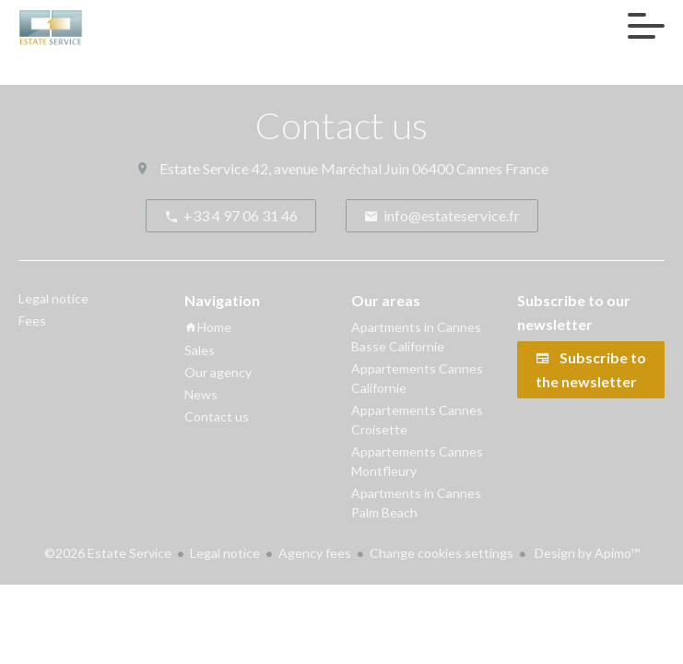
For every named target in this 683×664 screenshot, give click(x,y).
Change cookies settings (441, 553)
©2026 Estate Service (107, 553)
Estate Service (204, 168)
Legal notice (225, 553)
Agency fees (314, 553)
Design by (586, 553)
